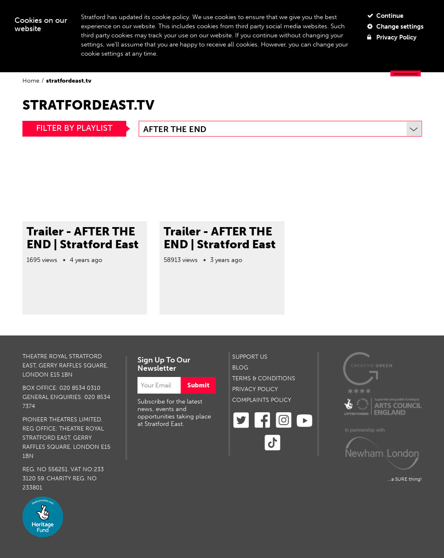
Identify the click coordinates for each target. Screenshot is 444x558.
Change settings (395, 26)
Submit (198, 385)
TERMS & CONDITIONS (263, 378)
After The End (282, 129)
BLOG (240, 367)
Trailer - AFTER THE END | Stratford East (83, 238)
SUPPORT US (249, 356)
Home (30, 80)
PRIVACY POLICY (255, 389)
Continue (385, 16)
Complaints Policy (261, 400)
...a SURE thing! (405, 479)
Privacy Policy (392, 37)
